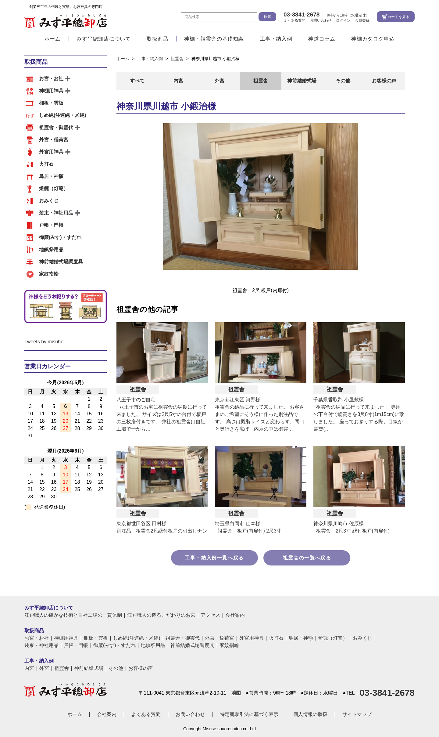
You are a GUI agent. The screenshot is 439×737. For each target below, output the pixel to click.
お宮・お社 (51, 78)
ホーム (53, 40)
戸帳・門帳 (51, 225)
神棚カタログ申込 (372, 40)
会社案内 (235, 615)
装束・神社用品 (56, 212)
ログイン (343, 21)
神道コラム (321, 40)
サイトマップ (357, 714)
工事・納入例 (276, 40)
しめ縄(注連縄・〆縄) (62, 115)
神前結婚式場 (301, 80)
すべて (137, 80)
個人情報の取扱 (310, 714)
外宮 (219, 80)
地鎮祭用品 (51, 249)
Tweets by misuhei (44, 341)
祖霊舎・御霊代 (56, 127)
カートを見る (398, 17)
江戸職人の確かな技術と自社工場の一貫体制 (73, 615)
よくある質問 (294, 21)
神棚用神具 (51, 90)
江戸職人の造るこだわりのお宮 (161, 615)
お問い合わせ (321, 21)
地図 (236, 693)
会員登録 (362, 21)
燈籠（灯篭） (53, 188)
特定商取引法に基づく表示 (249, 714)
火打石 (46, 164)
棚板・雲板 (51, 103)
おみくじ (49, 200)
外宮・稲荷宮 (53, 139)
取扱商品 (157, 40)
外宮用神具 (51, 151)
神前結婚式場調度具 (61, 261)
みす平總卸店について (104, 40)
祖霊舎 (260, 80)
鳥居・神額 (51, 176)
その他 (343, 80)
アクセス (210, 615)
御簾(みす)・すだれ (60, 237)
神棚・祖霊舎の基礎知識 (214, 40)
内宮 (178, 80)
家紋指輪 (49, 273)
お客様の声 (384, 80)
